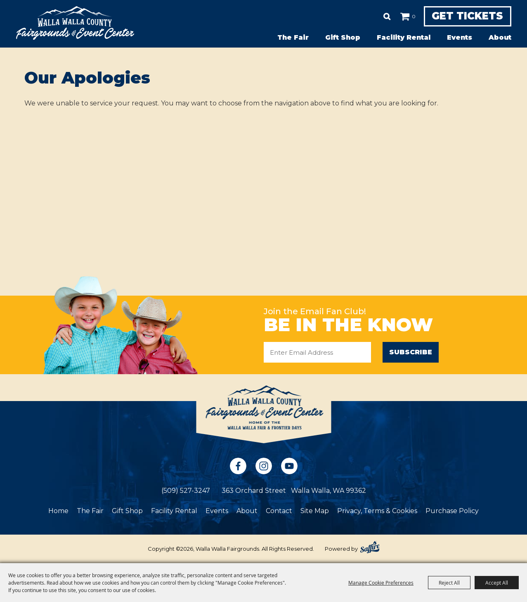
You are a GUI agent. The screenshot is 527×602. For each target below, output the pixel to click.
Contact (279, 511)
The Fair (293, 37)
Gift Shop (342, 37)
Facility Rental (403, 37)
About (500, 37)
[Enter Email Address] (317, 352)
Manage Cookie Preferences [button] (381, 582)
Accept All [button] (496, 582)
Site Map (314, 511)
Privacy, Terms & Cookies (377, 511)
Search (380, 16)
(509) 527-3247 (185, 490)
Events (459, 37)
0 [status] (407, 16)
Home (58, 511)
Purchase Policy (452, 511)
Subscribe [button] (410, 352)
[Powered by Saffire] (369, 547)
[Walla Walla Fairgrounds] (75, 23)
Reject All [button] (449, 582)
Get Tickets (464, 16)
